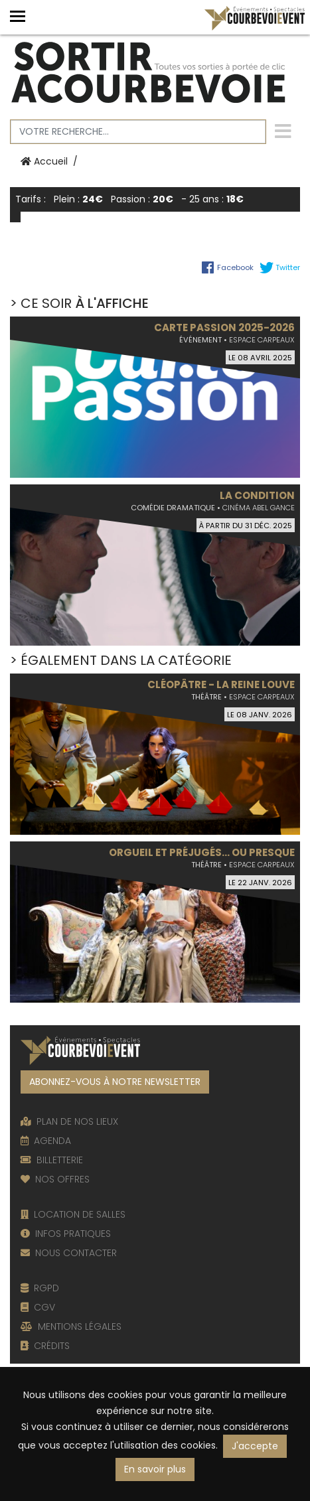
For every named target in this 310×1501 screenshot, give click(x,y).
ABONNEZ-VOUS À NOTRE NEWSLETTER (114, 1081)
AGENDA (46, 1140)
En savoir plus (155, 1469)
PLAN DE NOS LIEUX (69, 1121)
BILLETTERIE (52, 1160)
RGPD (40, 1288)
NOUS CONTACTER (69, 1252)
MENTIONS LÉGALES (71, 1326)
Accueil (44, 161)
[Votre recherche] (138, 131)
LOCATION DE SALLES (73, 1214)
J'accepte (255, 1446)
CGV (38, 1307)
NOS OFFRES (55, 1179)
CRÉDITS (45, 1345)
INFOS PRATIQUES (66, 1233)
